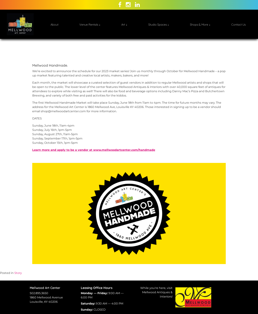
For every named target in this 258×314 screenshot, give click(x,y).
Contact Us (238, 24)
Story (18, 273)
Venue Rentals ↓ (89, 24)
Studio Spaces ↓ (158, 24)
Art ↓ (124, 24)
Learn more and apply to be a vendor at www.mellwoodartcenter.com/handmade (93, 150)
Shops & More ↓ (200, 24)
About (54, 24)
